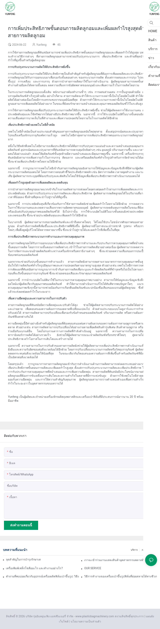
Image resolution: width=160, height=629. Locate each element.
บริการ (134, 550)
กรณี (144, 550)
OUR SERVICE (92, 568)
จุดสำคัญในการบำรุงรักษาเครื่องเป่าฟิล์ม (23, 559)
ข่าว (153, 550)
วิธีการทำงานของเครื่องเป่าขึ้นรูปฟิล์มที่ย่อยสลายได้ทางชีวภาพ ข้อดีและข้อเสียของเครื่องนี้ (120, 576)
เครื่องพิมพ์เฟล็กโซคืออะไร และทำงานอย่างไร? (34, 568)
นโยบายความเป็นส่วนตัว (86, 621)
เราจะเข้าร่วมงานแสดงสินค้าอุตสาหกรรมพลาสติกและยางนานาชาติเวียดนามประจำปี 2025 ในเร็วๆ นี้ (120, 560)
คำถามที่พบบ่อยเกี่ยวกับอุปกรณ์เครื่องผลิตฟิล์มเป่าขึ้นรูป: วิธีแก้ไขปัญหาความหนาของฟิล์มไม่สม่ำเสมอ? (42, 576)
